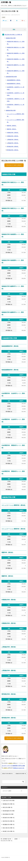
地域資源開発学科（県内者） (14, 80)
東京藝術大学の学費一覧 (8, 824)
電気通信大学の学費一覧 (8, 804)
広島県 (3, 17)
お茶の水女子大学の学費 (8, 800)
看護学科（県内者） (12, 125)
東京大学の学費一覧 (7, 807)
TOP (6, 838)
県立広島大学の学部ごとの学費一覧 (13, 34)
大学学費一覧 (6, 2)
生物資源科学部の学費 (11, 76)
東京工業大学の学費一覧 (8, 828)
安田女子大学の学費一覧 (7, 773)
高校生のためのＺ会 (18, 768)
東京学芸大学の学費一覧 (8, 821)
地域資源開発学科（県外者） (14, 83)
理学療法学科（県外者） (13, 150)
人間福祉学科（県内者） (13, 139)
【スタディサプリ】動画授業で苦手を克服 (13, 765)
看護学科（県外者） (12, 129)
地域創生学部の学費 (11, 38)
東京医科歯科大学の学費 (8, 810)
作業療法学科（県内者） (13, 132)
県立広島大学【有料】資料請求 (14, 165)
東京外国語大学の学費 (8, 814)
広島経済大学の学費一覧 (21, 773)
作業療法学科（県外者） (13, 136)
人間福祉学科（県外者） (13, 143)
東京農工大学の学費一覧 (8, 831)
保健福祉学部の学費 (11, 110)
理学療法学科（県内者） (13, 146)
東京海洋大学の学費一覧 (8, 817)
